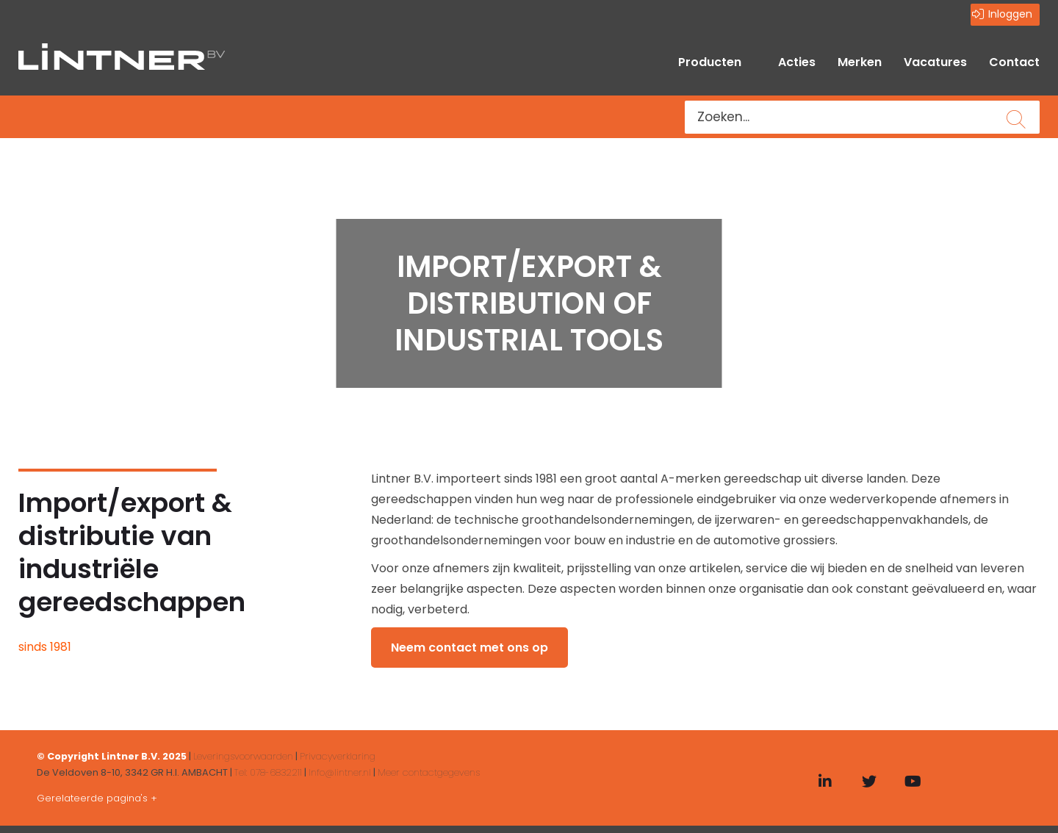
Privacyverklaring (337, 756)
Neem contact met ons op (469, 647)
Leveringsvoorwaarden (243, 756)
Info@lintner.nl (340, 772)
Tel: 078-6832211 (268, 772)
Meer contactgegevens (429, 772)
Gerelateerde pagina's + (97, 798)
